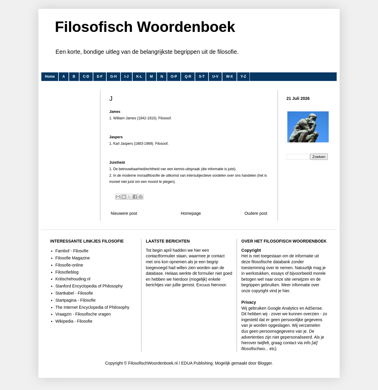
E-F (99, 76)
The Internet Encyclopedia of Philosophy (93, 307)
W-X (229, 76)
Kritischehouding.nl (73, 279)
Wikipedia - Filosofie (74, 321)
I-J (126, 76)
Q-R (188, 76)
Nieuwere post (124, 213)
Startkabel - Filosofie (74, 293)
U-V (215, 76)
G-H (113, 76)
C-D (86, 76)
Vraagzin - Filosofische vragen (83, 314)
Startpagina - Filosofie (76, 300)
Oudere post (256, 213)
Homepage (191, 213)
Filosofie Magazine (73, 258)
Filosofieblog (67, 272)
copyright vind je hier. (271, 290)
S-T (201, 76)
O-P (174, 76)
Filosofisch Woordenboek (145, 27)
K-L (139, 76)
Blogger (265, 363)
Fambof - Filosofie (72, 250)
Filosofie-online (69, 265)
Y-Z (243, 76)
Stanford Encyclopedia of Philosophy (89, 286)
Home (50, 76)
